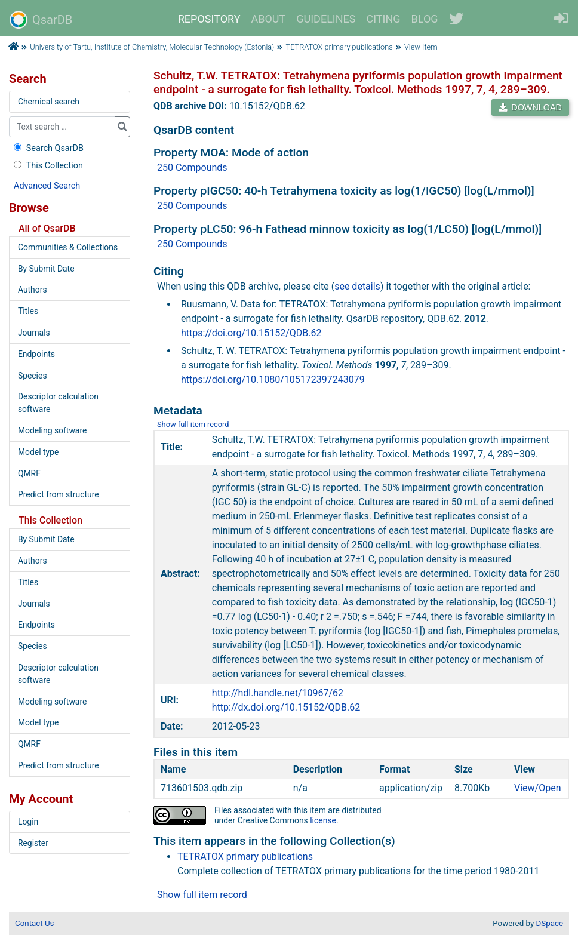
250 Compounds (192, 167)
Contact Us (34, 923)
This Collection (47, 166)
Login (28, 821)
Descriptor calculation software (58, 403)
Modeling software (52, 430)
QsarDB (41, 20)
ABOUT (268, 19)
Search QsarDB (47, 148)
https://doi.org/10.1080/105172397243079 (273, 379)
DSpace (549, 923)
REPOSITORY (209, 19)
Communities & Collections (68, 247)
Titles (28, 311)
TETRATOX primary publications (339, 46)
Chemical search (48, 101)
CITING (384, 19)
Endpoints (36, 354)
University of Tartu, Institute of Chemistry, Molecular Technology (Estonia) (152, 46)
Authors (32, 289)
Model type (38, 452)
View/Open (537, 788)
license (323, 820)
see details (357, 286)
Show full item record (193, 424)
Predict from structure (58, 494)
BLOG (424, 19)
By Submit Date (46, 268)
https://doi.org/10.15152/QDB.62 (251, 333)
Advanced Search (47, 186)
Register (33, 843)
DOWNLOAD (530, 107)
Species (32, 375)
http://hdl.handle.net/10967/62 (277, 693)
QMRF (29, 473)
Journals (34, 332)
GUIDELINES (325, 19)
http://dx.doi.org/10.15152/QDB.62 (286, 707)
